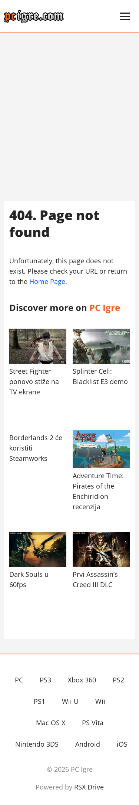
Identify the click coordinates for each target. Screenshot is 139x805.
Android (87, 744)
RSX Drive (89, 786)
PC (19, 679)
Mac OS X (50, 722)
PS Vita (92, 722)
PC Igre (50, 16)
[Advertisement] (69, 117)
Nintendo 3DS (37, 744)
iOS (122, 744)
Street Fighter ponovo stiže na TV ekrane (34, 381)
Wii (100, 701)
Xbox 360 (82, 679)
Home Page (47, 281)
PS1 (39, 701)
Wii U (70, 701)
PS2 (118, 679)
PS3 (45, 679)
